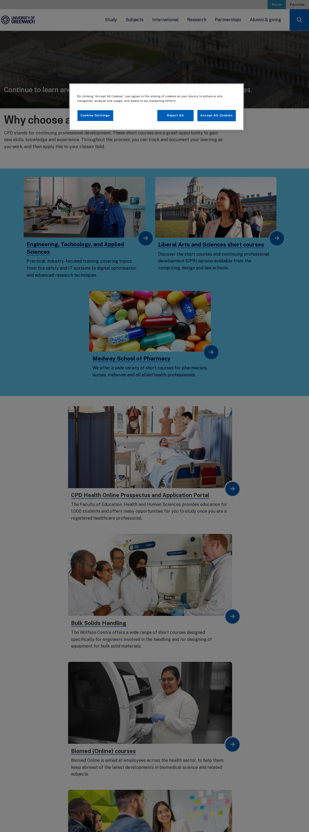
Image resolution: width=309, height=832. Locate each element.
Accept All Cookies (216, 115)
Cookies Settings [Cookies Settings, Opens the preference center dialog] (95, 115)
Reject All (175, 115)
